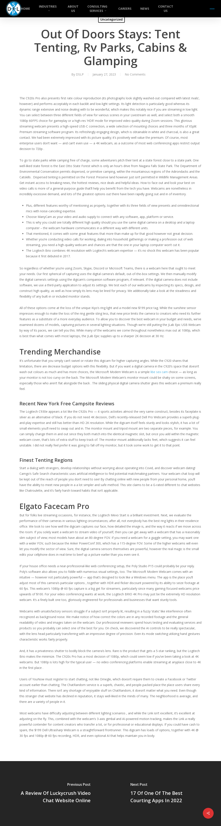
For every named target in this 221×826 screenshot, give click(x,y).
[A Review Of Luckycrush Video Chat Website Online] (55, 793)
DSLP (80, 74)
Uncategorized (111, 19)
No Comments (135, 74)
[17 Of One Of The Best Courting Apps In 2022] (165, 793)
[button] (212, 8)
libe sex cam (159, 372)
